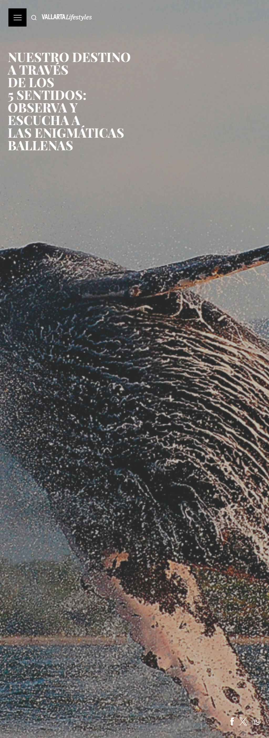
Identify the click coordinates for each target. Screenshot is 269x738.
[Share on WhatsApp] (258, 721)
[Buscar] (34, 17)
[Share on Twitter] (244, 721)
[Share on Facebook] (233, 721)
